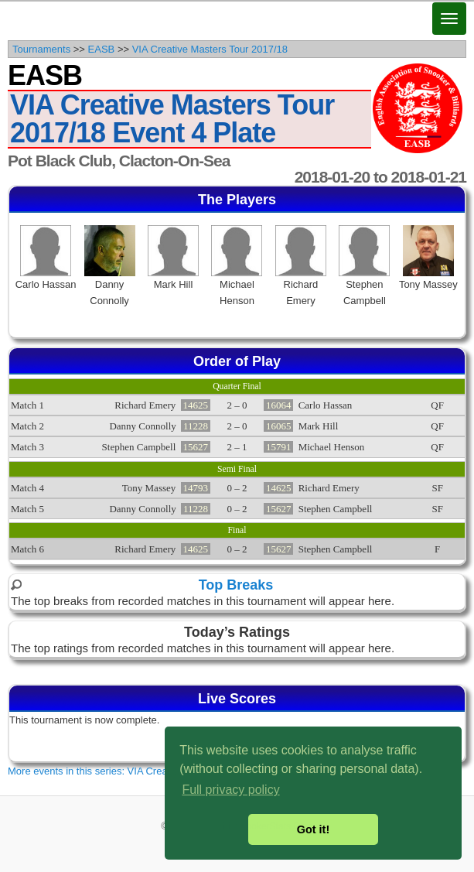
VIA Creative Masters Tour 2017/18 (210, 49)
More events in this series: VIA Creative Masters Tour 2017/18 (145, 771)
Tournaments (41, 49)
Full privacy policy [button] (230, 789)
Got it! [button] (313, 829)
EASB (101, 49)
